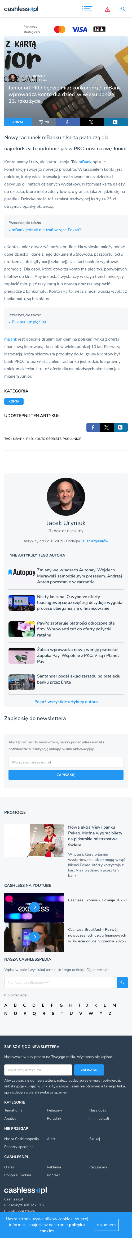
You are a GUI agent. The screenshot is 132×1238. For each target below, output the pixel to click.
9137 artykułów (95, 541)
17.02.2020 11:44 (34, 80)
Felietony (54, 1110)
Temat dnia (13, 1110)
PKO (29, 439)
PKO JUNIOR (72, 439)
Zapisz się (89, 1070)
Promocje (15, 812)
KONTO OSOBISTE (47, 439)
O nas (9, 1167)
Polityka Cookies (18, 1175)
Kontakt (53, 1175)
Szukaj (94, 1138)
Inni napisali (99, 1118)
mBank (86, 161)
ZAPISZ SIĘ (66, 774)
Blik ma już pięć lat (27, 321)
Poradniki (54, 1118)
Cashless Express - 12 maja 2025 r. (98, 900)
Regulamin (98, 1167)
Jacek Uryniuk (33, 76)
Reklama (54, 1167)
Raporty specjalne (18, 1146)
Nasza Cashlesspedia (21, 1138)
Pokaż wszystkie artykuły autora (66, 702)
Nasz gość (97, 1110)
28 (44, 122)
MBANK (19, 439)
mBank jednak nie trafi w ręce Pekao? (44, 229)
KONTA (17, 122)
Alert (51, 1138)
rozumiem (106, 1225)
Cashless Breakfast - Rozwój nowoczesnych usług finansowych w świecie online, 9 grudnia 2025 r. (97, 935)
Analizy (10, 1118)
